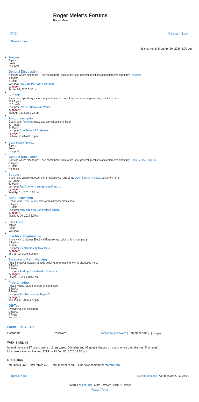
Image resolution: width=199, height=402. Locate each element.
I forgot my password (113, 332)
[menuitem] (13, 33)
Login (11, 327)
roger (15, 86)
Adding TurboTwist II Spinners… (40, 271)
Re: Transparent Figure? (35, 294)
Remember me (140, 332)
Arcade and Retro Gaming (28, 259)
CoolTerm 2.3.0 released (34, 130)
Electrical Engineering (25, 236)
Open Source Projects (21, 142)
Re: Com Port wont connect (37, 83)
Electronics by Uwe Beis (35, 248)
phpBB (86, 385)
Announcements (21, 118)
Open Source (30, 201)
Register (27, 327)
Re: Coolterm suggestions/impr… (40, 186)
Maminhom (112, 364)
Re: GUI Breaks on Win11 (35, 107)
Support (14, 95)
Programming (19, 282)
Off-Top (14, 305)
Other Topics (16, 222)
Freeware (14, 57)
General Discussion (23, 71)
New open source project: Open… (40, 210)
